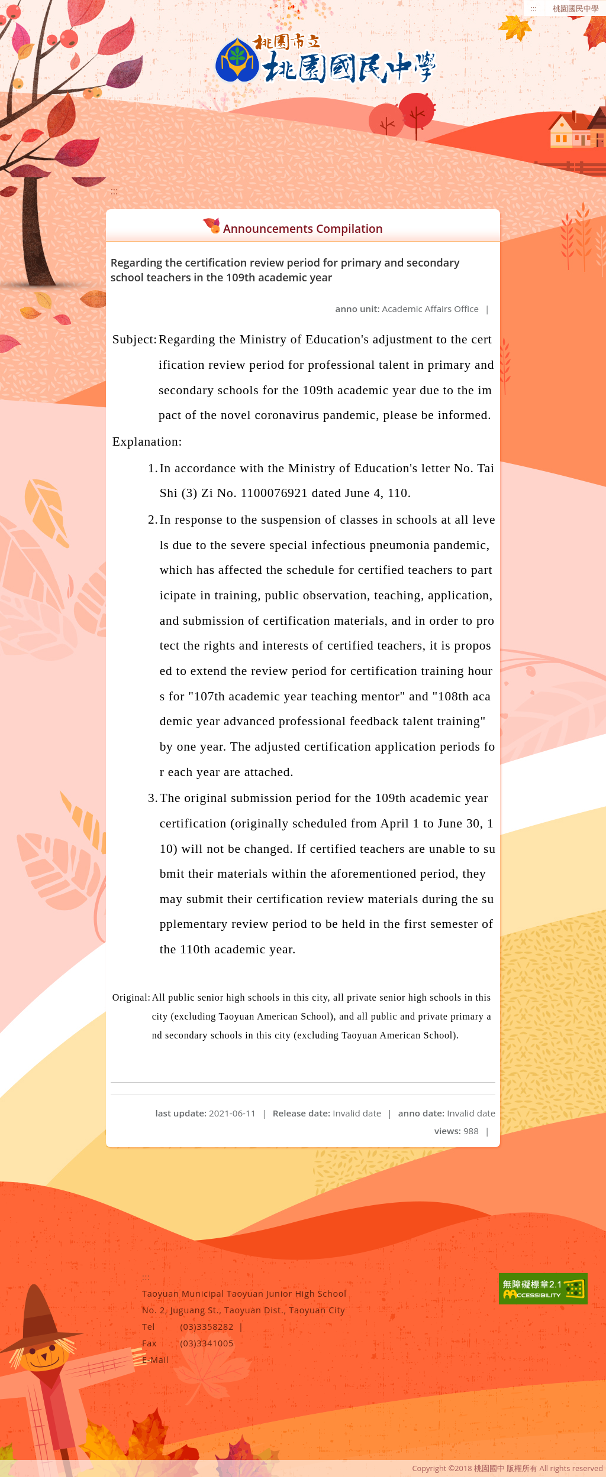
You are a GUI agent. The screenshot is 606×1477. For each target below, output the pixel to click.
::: (534, 8)
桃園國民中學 (576, 8)
